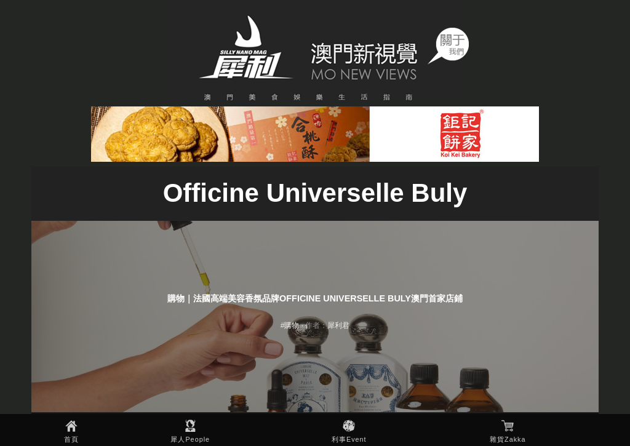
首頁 (71, 439)
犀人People (190, 439)
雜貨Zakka (507, 439)
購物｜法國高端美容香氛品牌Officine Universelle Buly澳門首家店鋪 (315, 298)
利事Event (349, 439)
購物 (291, 325)
